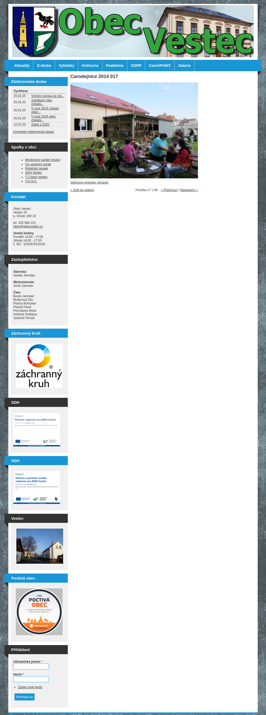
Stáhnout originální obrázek (89, 182)
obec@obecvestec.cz (28, 226)
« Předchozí (169, 190)
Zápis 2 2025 (40, 124)
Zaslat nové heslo (30, 687)
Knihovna (90, 65)
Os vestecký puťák (38, 164)
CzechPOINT (160, 65)
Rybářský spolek (36, 168)
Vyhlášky (66, 65)
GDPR (136, 65)
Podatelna (114, 65)
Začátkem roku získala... (41, 102)
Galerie (184, 65)
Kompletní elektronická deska (33, 132)
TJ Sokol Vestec (36, 177)
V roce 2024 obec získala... (43, 118)
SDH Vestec (33, 172)
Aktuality (22, 65)
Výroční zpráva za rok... (47, 96)
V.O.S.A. (31, 181)
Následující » (189, 190)
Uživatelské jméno (27, 662)
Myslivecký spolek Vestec (42, 160)
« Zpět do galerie (82, 190)
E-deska (44, 65)
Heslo (18, 674)
